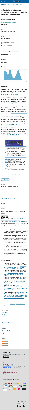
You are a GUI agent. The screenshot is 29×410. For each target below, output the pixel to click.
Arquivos (7, 4)
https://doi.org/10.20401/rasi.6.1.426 (15, 102)
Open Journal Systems (7, 322)
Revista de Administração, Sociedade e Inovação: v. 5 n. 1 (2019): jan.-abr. (14, 274)
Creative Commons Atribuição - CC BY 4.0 (15, 354)
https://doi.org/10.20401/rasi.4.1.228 (9, 94)
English (3, 333)
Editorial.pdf (5, 179)
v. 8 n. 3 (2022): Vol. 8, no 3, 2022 (17, 4)
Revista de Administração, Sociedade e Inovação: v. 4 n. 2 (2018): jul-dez (15, 283)
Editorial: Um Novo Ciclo (13, 273)
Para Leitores (4, 312)
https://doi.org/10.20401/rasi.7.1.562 (11, 134)
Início (2, 4)
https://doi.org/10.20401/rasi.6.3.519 (19, 113)
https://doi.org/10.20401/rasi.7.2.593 (11, 124)
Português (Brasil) (6, 330)
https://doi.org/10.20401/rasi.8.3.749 (12, 51)
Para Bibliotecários (6, 316)
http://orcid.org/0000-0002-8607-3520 (9, 22)
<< (1, 301)
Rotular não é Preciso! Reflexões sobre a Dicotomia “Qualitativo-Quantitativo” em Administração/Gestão (15, 280)
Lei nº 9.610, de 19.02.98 (17, 221)
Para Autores (4, 314)
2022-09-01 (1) (4, 192)
